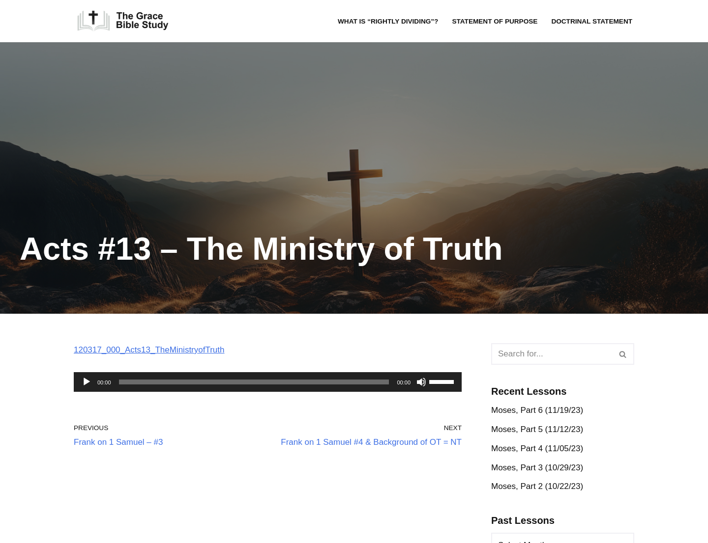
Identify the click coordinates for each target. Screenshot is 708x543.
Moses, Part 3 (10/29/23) (537, 467)
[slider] (254, 382)
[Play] (86, 382)
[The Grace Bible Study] (123, 21)
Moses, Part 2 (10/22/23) (537, 486)
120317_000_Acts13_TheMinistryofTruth (149, 349)
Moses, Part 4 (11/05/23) (537, 448)
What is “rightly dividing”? (388, 21)
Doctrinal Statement (591, 21)
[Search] (551, 354)
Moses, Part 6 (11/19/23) (537, 410)
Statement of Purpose (494, 21)
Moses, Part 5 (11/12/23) (537, 429)
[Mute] (421, 382)
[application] (268, 382)
